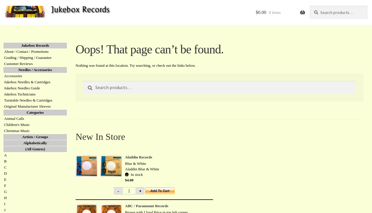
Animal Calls (14, 118)
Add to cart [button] (163, 192)
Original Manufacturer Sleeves (27, 106)
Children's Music (17, 124)
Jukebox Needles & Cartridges (27, 82)
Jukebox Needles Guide (22, 88)
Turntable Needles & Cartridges (28, 100)
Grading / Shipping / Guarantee (27, 57)
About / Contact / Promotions (26, 51)
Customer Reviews (18, 64)
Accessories (13, 76)
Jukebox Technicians (19, 94)
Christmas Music (17, 131)
